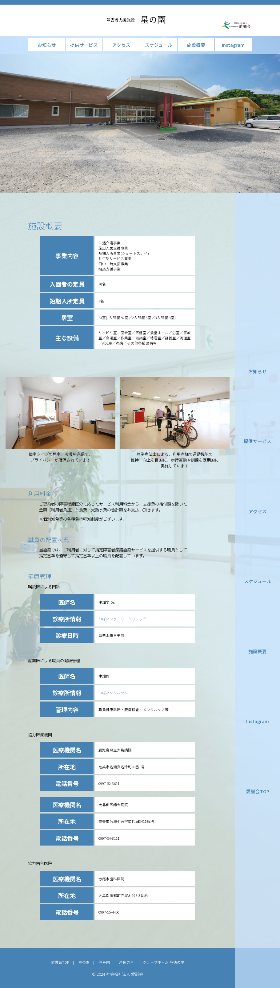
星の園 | (88, 962)
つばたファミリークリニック (122, 618)
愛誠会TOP (257, 791)
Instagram (257, 721)
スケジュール (257, 581)
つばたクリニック (113, 692)
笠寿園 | (109, 962)
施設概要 (257, 651)
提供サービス (257, 441)
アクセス (258, 511)
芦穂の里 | (131, 962)
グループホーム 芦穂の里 (163, 962)
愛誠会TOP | (64, 962)
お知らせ (257, 371)
